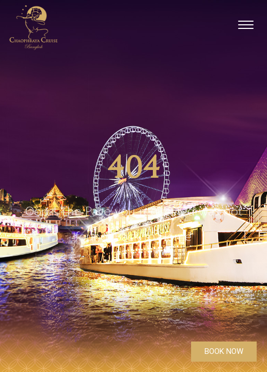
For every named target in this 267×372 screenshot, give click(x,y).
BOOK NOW (224, 351)
